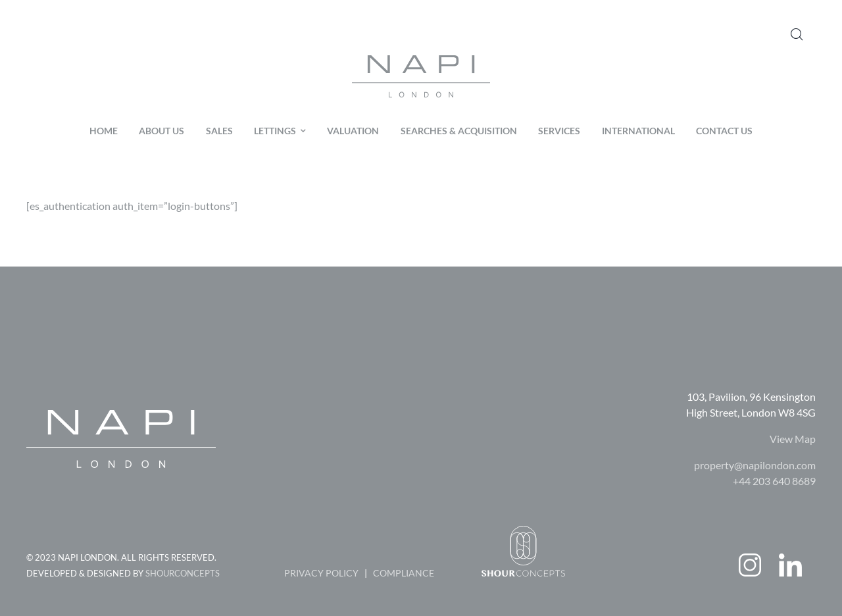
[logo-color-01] (421, 60)
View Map (793, 438)
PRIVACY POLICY (321, 572)
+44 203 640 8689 (774, 481)
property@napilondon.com (755, 465)
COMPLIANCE (403, 572)
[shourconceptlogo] (523, 531)
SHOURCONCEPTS (182, 573)
